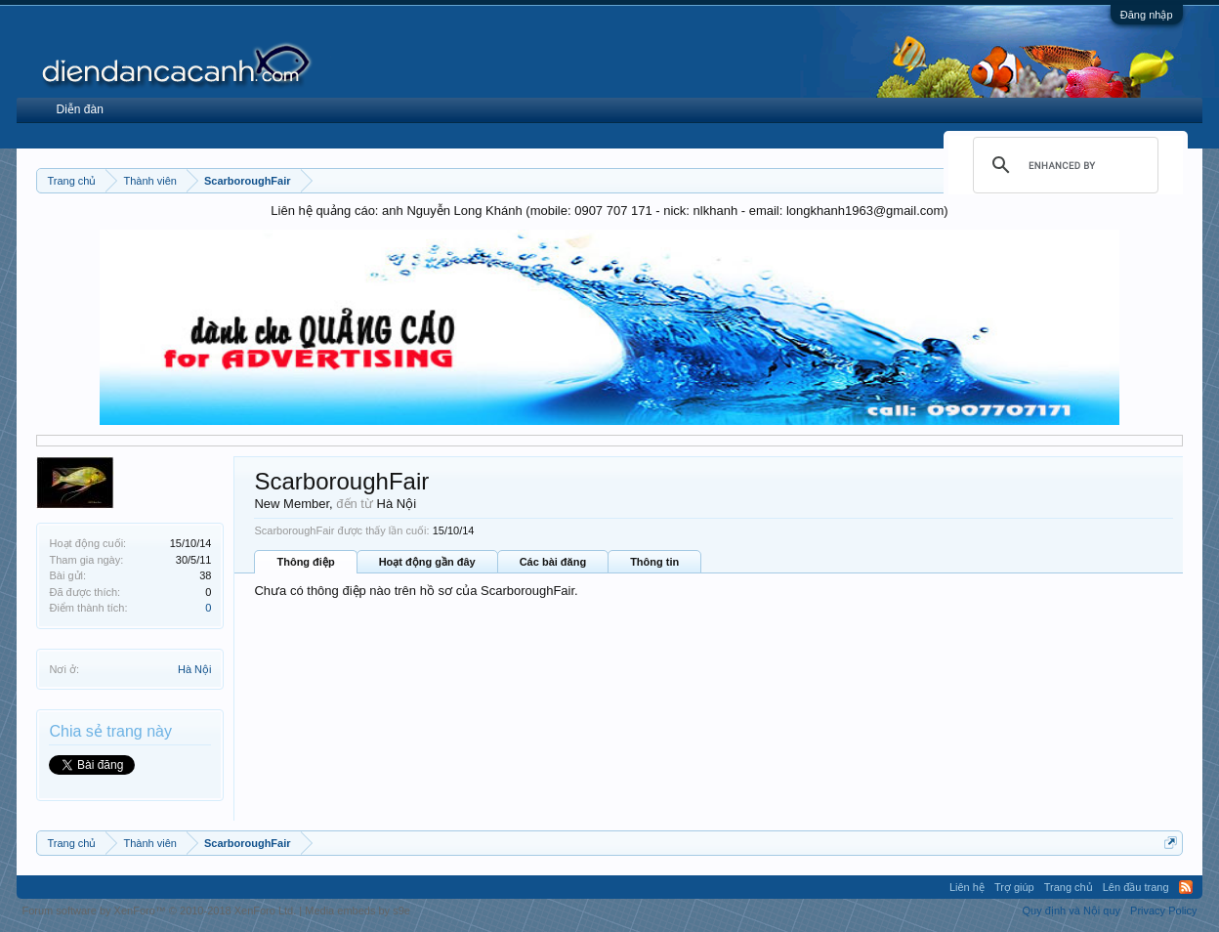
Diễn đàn (79, 109)
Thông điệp (305, 562)
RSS (1186, 887)
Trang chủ (1068, 887)
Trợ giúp (1014, 887)
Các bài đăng (553, 562)
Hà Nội (195, 669)
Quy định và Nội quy (1072, 910)
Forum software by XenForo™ (158, 910)
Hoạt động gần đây (427, 562)
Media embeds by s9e (357, 910)
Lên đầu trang (1136, 887)
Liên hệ (967, 887)
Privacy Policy (1163, 910)
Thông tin (654, 562)
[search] (1063, 165)
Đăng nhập (1146, 15)
